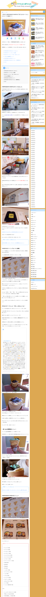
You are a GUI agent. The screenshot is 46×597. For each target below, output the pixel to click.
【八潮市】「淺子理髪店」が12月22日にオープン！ (37, 84)
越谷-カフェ (33, 257)
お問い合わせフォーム (35, 98)
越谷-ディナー (33, 259)
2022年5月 (33, 135)
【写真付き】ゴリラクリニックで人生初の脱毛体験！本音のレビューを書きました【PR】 (37, 88)
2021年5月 (33, 153)
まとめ (5, 81)
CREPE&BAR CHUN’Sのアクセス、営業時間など (12, 60)
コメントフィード (34, 287)
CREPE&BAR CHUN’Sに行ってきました (10, 70)
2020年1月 (33, 181)
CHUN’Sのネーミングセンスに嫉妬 (10, 52)
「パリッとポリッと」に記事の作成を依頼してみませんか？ (37, 106)
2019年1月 (33, 205)
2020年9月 (33, 165)
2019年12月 (33, 183)
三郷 (32, 215)
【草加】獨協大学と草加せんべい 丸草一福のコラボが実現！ (37, 95)
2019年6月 (33, 195)
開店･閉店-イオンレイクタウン (36, 269)
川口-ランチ (33, 225)
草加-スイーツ (33, 243)
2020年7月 (33, 169)
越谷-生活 (32, 265)
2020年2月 (33, 179)
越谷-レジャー (33, 263)
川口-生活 (32, 229)
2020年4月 (33, 175)
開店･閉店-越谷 (33, 277)
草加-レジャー (33, 249)
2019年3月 (33, 201)
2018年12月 (33, 207)
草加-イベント (33, 235)
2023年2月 (33, 131)
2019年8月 (33, 191)
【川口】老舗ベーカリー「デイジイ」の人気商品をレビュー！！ (13, 242)
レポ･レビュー (33, 213)
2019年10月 (33, 187)
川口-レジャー (33, 227)
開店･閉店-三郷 (33, 271)
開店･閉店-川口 (33, 273)
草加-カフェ (33, 241)
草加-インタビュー (34, 237)
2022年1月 (33, 137)
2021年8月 (33, 147)
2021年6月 (33, 151)
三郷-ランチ (33, 217)
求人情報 (32, 231)
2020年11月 (33, 161)
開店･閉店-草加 (33, 275)
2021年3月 (33, 157)
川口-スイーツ (33, 221)
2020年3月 (33, 177)
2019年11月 (33, 185)
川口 (32, 219)
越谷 (32, 255)
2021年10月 (33, 143)
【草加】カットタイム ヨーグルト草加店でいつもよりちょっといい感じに (37, 92)
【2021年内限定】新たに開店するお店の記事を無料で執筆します (37, 81)
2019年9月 (33, 189)
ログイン (32, 283)
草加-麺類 (32, 253)
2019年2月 (33, 203)
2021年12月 (33, 139)
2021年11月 (33, 141)
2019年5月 (33, 197)
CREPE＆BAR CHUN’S (6, 371)
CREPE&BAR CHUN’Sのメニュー (10, 58)
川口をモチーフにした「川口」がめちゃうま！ (12, 54)
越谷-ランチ (33, 261)
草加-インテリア (34, 239)
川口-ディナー (33, 223)
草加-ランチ (33, 247)
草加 (32, 233)
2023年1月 (33, 133)
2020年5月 (33, 173)
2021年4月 (33, 155)
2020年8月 (33, 167)
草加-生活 (32, 251)
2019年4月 (33, 199)
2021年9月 (33, 145)
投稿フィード (33, 285)
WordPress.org (34, 289)
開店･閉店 (33, 267)
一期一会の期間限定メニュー (9, 56)
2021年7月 (33, 149)
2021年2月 (33, 159)
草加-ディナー (33, 245)
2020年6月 (33, 171)
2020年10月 (33, 163)
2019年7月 (33, 193)
